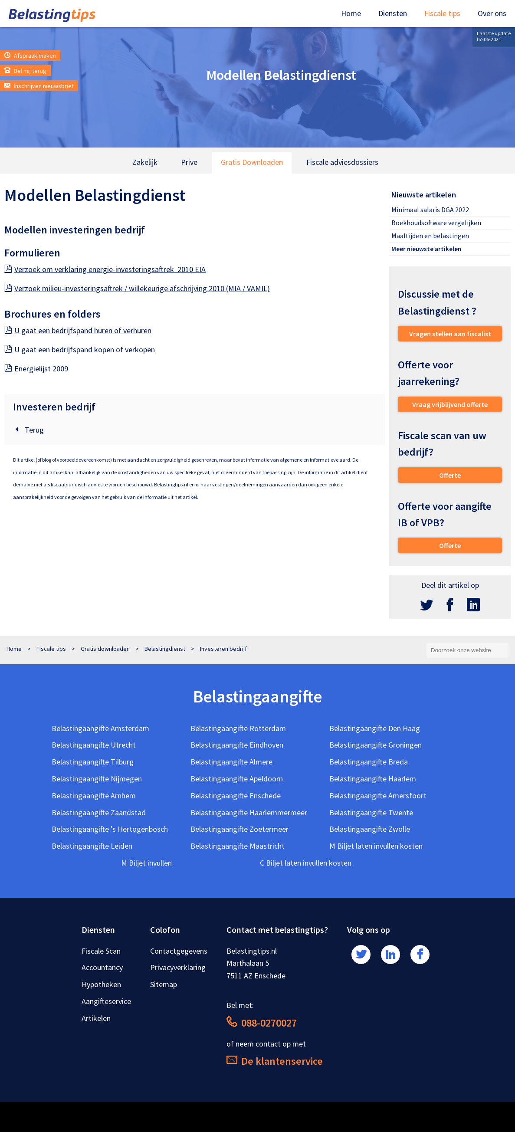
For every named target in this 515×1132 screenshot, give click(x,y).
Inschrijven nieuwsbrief (39, 86)
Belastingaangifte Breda (368, 762)
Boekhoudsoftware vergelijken (436, 222)
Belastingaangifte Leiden (92, 846)
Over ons (492, 13)
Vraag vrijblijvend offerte (450, 404)
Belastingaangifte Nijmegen (97, 779)
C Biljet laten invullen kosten (305, 863)
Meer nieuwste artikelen (426, 249)
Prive (189, 162)
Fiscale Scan (101, 951)
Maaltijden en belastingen (430, 235)
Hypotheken (101, 984)
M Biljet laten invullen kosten (376, 846)
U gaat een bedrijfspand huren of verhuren (77, 330)
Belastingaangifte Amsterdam (100, 728)
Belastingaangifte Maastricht (237, 846)
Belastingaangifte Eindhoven (236, 745)
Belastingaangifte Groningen (375, 745)
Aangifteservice (106, 1001)
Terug (28, 430)
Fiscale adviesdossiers (342, 162)
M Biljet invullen (146, 863)
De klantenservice (274, 1061)
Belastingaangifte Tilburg (93, 762)
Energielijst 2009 (36, 369)
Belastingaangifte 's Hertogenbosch (110, 829)
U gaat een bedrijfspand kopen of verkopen (79, 349)
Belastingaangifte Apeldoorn (236, 779)
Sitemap (163, 984)
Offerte (450, 475)
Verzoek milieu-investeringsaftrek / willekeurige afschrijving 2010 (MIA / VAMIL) (137, 288)
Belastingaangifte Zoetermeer (239, 829)
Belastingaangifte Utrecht (94, 745)
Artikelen (96, 1018)
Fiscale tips (442, 13)
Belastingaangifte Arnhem (94, 796)
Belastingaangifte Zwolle (369, 829)
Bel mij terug (25, 71)
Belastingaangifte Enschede (235, 796)
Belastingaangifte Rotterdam (238, 728)
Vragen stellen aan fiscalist (450, 333)
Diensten (392, 13)
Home (351, 13)
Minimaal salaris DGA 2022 (430, 209)
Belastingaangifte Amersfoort (377, 796)
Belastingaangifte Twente (371, 812)
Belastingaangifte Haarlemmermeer (248, 812)
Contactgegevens (178, 951)
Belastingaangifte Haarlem (372, 779)
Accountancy (102, 967)
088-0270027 (261, 1023)
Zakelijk (144, 162)
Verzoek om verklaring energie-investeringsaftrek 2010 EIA (105, 269)
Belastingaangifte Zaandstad (99, 812)
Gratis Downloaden (252, 162)
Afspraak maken (30, 55)
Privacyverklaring (178, 967)
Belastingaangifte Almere (231, 762)
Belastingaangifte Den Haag (374, 728)
